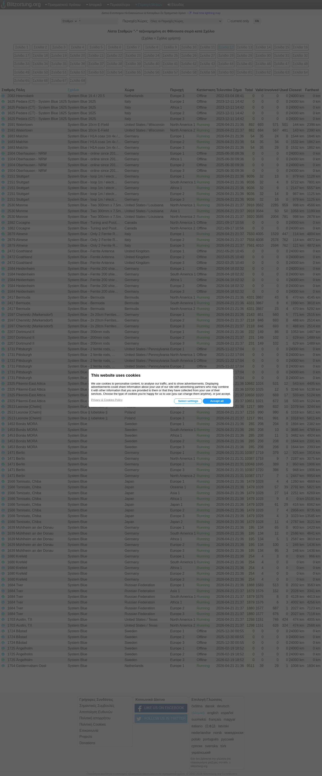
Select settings (188, 401)
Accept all (216, 401)
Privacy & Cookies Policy (107, 400)
